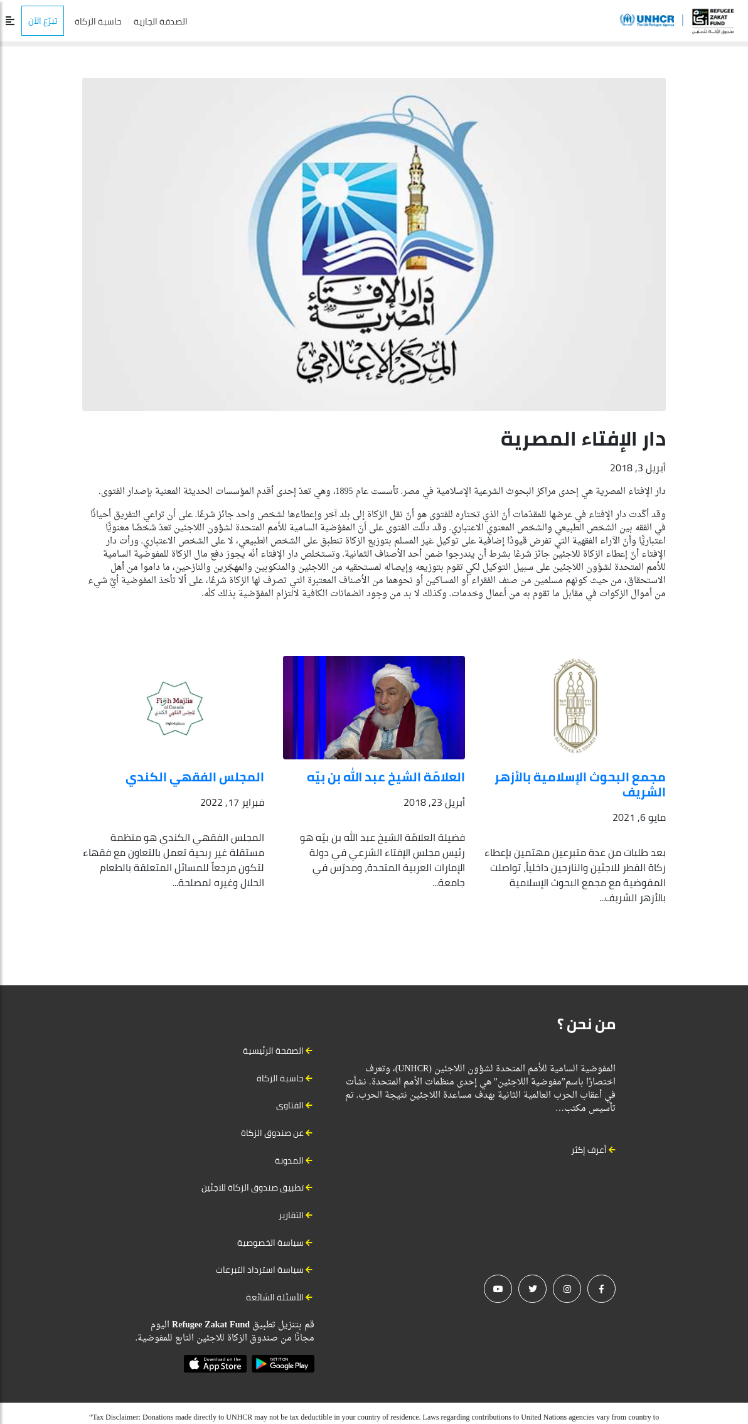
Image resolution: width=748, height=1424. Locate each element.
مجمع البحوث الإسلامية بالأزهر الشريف (580, 784)
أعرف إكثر (593, 1150)
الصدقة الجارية (161, 21)
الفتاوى (290, 1105)
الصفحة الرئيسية (273, 1050)
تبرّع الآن (42, 21)
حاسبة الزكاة (98, 21)
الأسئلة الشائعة (275, 1297)
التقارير (291, 1215)
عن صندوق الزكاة (272, 1133)
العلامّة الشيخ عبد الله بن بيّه (386, 776)
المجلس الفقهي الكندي (195, 776)
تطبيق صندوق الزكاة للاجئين (252, 1187)
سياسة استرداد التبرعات (260, 1269)
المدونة (289, 1160)
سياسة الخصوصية (270, 1242)
